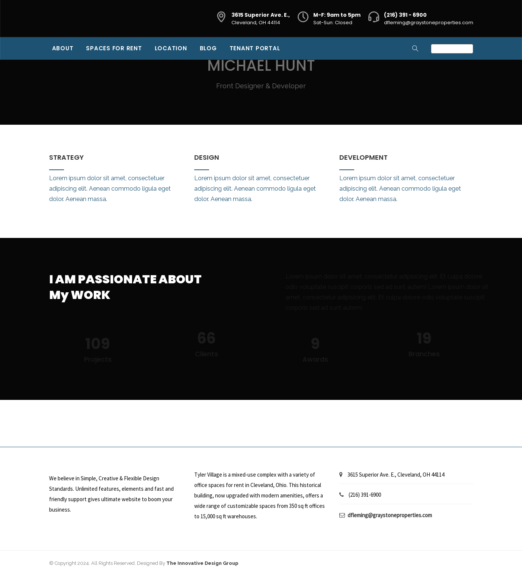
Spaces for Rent (114, 48)
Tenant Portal (255, 48)
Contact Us (452, 48)
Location (171, 48)
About (63, 48)
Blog (208, 48)
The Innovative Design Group (202, 563)
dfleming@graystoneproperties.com (428, 22)
